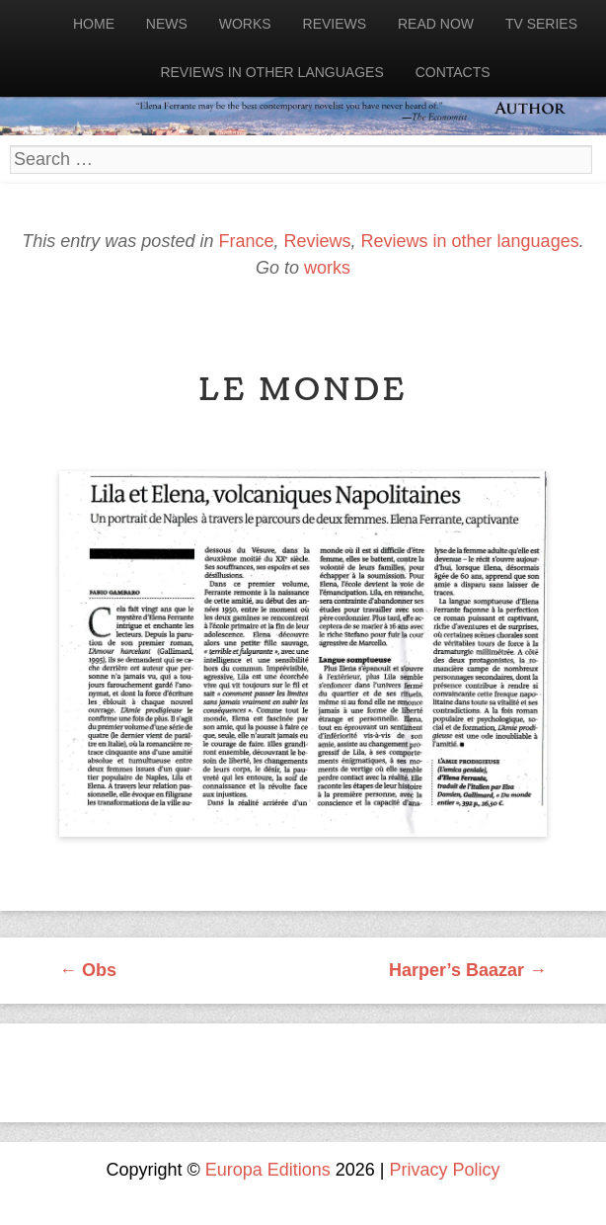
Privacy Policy (445, 1170)
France (245, 241)
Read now (436, 24)
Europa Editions (268, 1170)
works (327, 268)
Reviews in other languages (271, 72)
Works (245, 24)
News (167, 24)
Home (93, 24)
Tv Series (541, 24)
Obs (87, 970)
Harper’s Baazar (468, 970)
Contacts (453, 72)
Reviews (335, 24)
